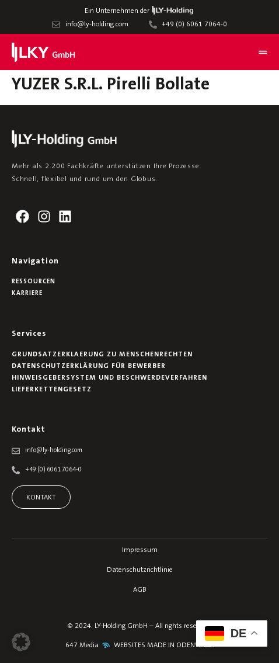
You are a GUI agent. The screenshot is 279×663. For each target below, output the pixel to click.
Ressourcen (33, 282)
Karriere (27, 293)
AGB (140, 589)
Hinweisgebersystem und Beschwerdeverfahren (109, 377)
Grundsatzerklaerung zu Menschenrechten (102, 354)
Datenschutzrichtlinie (140, 570)
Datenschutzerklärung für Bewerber (89, 366)
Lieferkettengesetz (52, 389)
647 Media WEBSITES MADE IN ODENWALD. (139, 645)
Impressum (140, 550)
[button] (21, 642)
